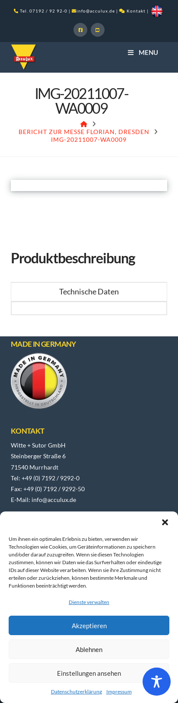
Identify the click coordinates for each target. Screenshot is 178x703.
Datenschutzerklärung (76, 691)
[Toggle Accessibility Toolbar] (157, 682)
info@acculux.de (95, 10)
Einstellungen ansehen (89, 673)
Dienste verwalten (89, 602)
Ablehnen (89, 649)
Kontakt (136, 10)
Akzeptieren (89, 626)
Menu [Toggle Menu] (142, 52)
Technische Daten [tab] (89, 291)
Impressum (119, 691)
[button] (165, 522)
